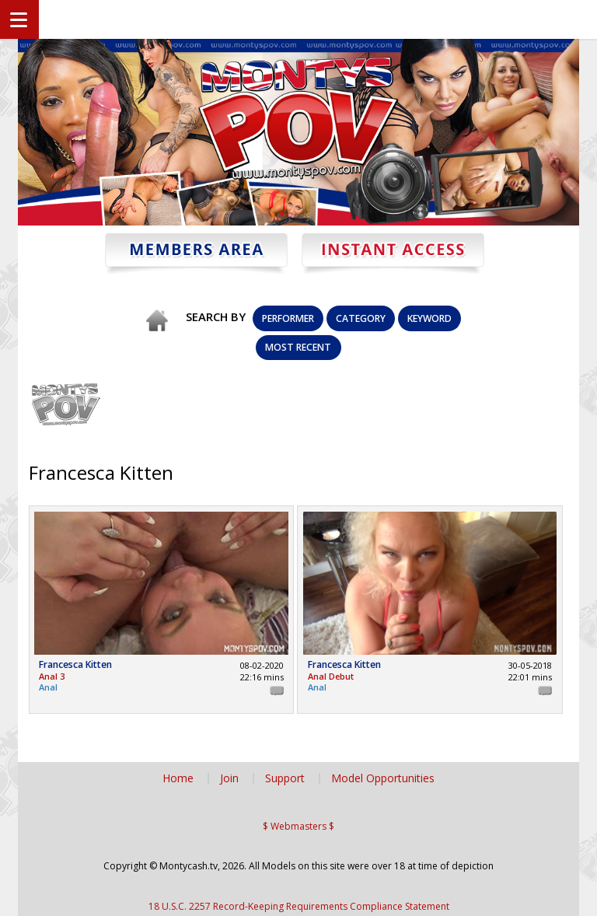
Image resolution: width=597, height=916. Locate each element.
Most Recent (298, 347)
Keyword (429, 318)
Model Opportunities (383, 778)
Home (178, 778)
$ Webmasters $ (298, 826)
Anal (48, 687)
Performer (288, 318)
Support (285, 778)
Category (361, 318)
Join (229, 778)
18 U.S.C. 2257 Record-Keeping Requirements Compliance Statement (298, 906)
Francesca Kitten (75, 665)
